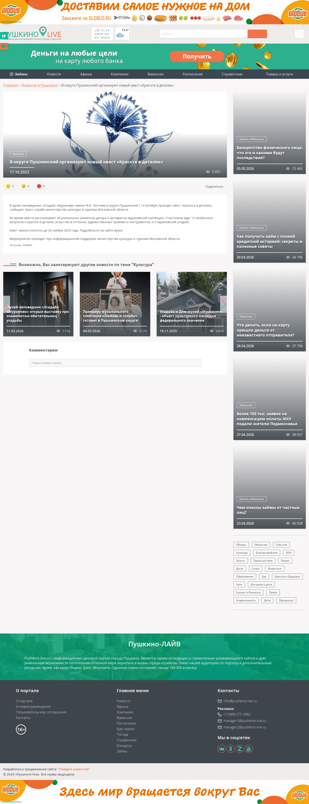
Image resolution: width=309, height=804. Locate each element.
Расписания (193, 74)
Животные (275, 568)
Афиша (86, 74)
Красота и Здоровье (287, 576)
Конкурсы (124, 745)
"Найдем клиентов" (74, 769)
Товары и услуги (279, 74)
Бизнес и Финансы (251, 139)
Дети (267, 600)
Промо (285, 560)
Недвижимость (246, 600)
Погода (122, 734)
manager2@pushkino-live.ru (245, 727)
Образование (244, 576)
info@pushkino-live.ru (240, 701)
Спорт (255, 568)
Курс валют (126, 728)
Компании (119, 74)
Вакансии (156, 74)
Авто (239, 584)
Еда (264, 576)
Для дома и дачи (261, 584)
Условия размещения (33, 706)
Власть (240, 560)
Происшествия (263, 560)
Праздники (286, 600)
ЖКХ (288, 552)
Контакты (23, 717)
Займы (122, 751)
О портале (24, 701)
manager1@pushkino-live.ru (245, 720)
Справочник (232, 74)
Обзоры (241, 545)
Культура (18, 154)
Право (273, 592)
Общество (245, 316)
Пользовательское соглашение (41, 712)
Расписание (126, 723)
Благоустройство (266, 552)
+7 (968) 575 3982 (237, 714)
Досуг (239, 568)
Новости (54, 74)
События (281, 545)
